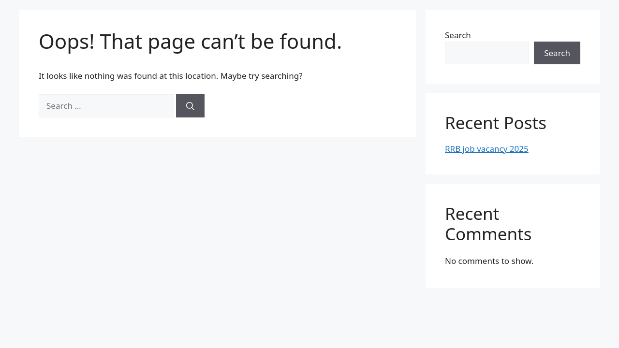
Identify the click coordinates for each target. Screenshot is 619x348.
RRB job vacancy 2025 (487, 148)
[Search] (190, 105)
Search (458, 35)
